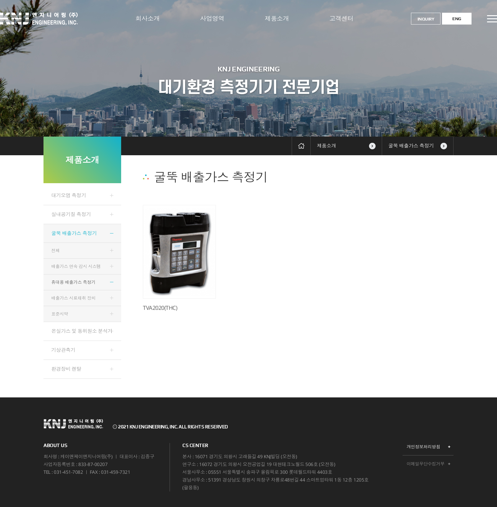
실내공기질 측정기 (71, 214)
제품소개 (277, 18)
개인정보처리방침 (423, 447)
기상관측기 (63, 349)
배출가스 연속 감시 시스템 (76, 266)
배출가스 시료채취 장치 (73, 298)
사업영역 (212, 18)
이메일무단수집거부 (426, 464)
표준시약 (59, 314)
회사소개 (147, 18)
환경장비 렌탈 (66, 368)
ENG (456, 18)
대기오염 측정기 (68, 195)
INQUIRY (425, 18)
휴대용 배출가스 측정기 (73, 282)
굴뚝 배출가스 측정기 (417, 145)
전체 (55, 250)
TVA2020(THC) (160, 308)
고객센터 (341, 18)
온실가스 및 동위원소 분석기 (81, 331)
